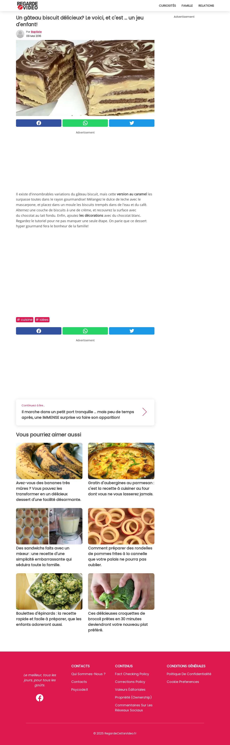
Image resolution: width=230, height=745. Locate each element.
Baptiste (36, 32)
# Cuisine (24, 319)
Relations (206, 6)
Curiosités (167, 6)
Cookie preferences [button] (183, 681)
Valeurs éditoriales (130, 689)
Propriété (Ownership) (133, 697)
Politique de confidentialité (189, 674)
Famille (187, 6)
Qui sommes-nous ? (88, 674)
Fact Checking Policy (132, 674)
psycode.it (79, 689)
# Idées (42, 319)
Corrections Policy (130, 681)
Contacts (79, 681)
